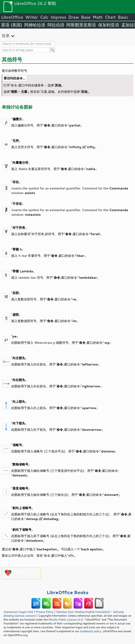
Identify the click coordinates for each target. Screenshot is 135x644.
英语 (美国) (11, 25)
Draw (73, 17)
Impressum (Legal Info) (18, 612)
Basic (123, 17)
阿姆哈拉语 (34, 25)
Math (98, 17)
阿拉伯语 (55, 25)
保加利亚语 (108, 25)
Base (86, 17)
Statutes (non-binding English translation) (83, 612)
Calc (44, 17)
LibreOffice (12, 17)
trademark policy (90, 631)
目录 (5, 35)
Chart (110, 17)
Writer (31, 17)
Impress (58, 17)
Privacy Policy (44, 612)
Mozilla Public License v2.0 (66, 619)
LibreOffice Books (67, 592)
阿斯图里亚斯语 (81, 25)
